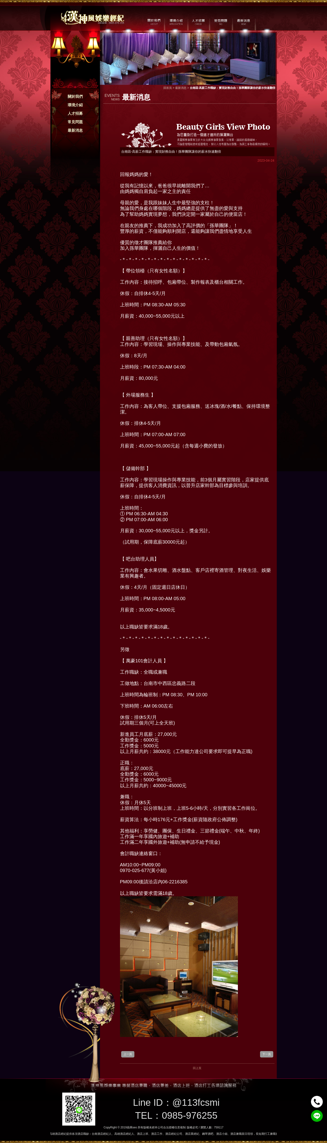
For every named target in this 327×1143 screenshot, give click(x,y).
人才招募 (75, 113)
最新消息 (75, 130)
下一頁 (266, 1054)
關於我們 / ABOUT (154, 21)
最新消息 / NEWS (243, 21)
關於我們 (75, 96)
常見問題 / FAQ (221, 21)
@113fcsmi (196, 1102)
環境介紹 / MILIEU (176, 21)
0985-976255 (189, 1115)
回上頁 (197, 1068)
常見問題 (75, 122)
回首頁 (167, 88)
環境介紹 (75, 105)
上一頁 (128, 1054)
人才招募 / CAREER (198, 21)
